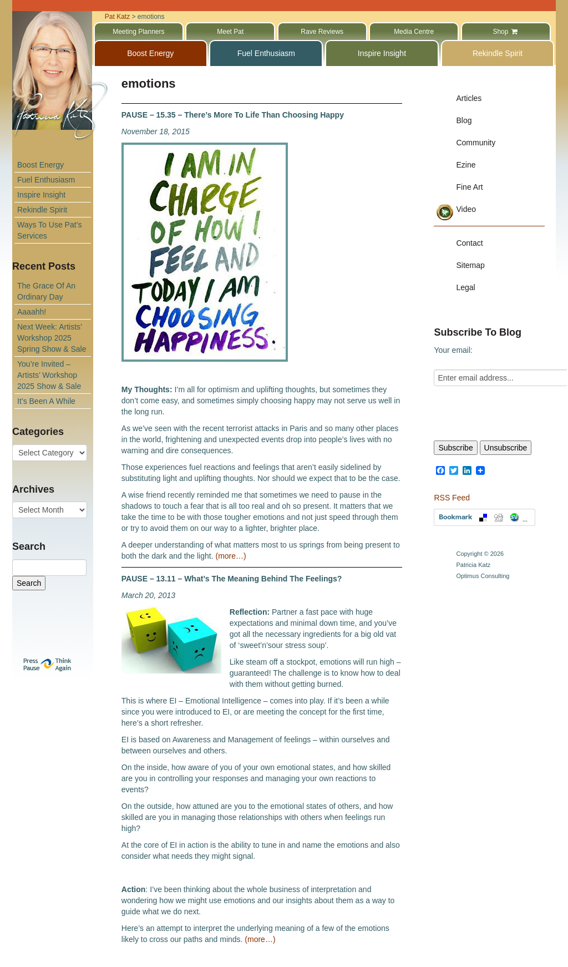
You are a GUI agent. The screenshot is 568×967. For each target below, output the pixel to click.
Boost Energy (40, 164)
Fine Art (469, 187)
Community (475, 142)
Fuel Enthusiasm (46, 179)
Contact (469, 243)
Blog (463, 120)
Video (466, 209)
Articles (468, 98)
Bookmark (484, 517)
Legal (465, 287)
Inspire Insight (41, 194)
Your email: (453, 350)
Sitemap (470, 265)
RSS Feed (452, 497)
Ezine (465, 164)
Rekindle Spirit (42, 209)
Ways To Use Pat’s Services (49, 230)
